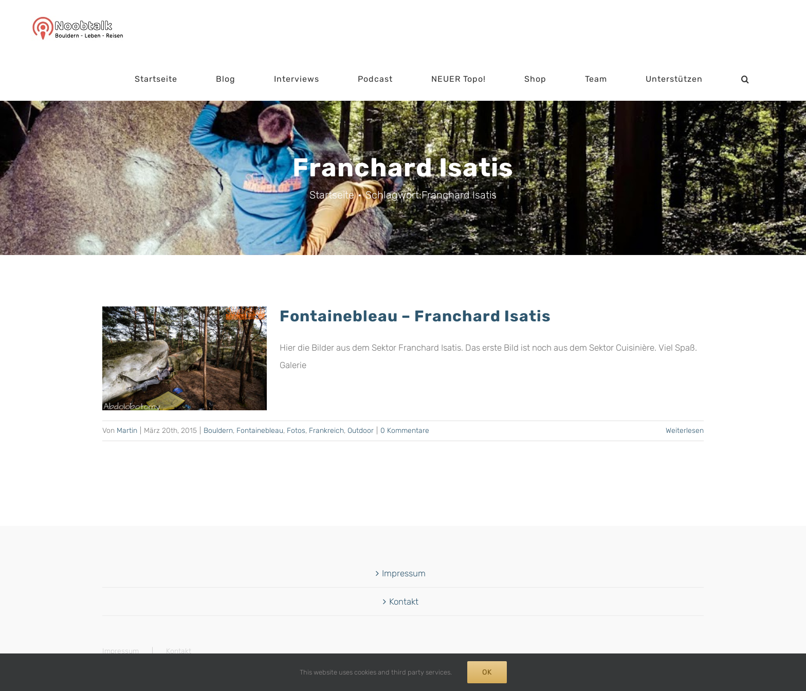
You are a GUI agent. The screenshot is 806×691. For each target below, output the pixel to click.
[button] (745, 79)
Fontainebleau (259, 430)
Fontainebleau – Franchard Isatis (415, 316)
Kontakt (403, 601)
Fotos (296, 430)
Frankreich (326, 430)
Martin (127, 430)
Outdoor (360, 430)
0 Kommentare (404, 430)
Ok (487, 672)
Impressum (404, 573)
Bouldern (218, 430)
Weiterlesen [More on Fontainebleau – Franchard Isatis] (685, 430)
